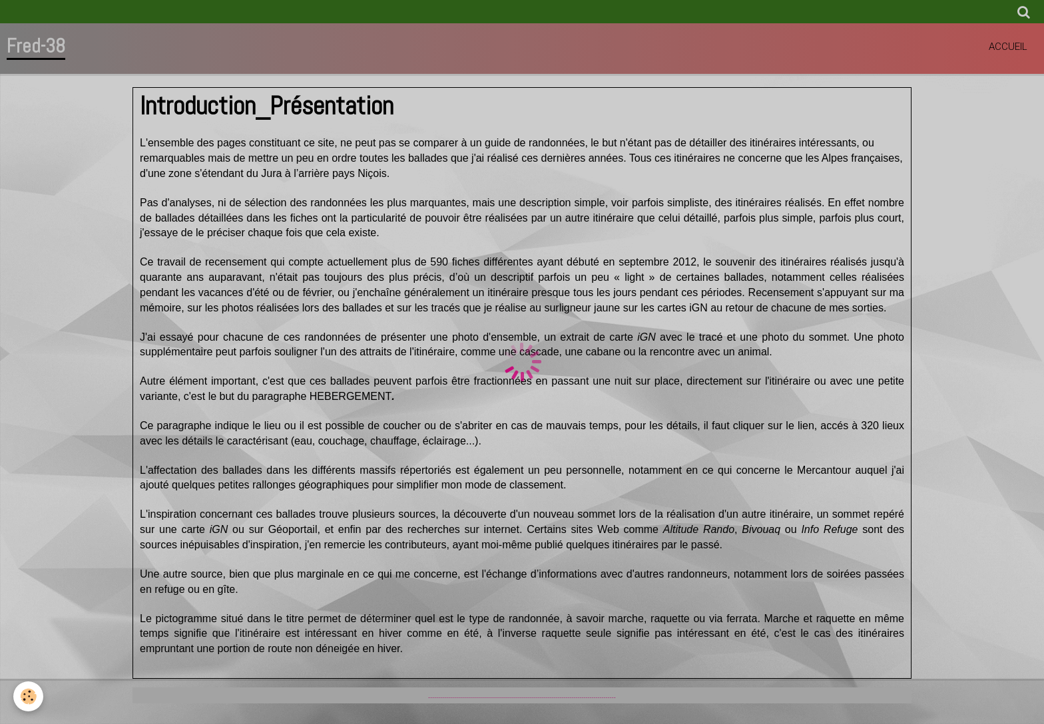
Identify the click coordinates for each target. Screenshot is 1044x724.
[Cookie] (28, 696)
